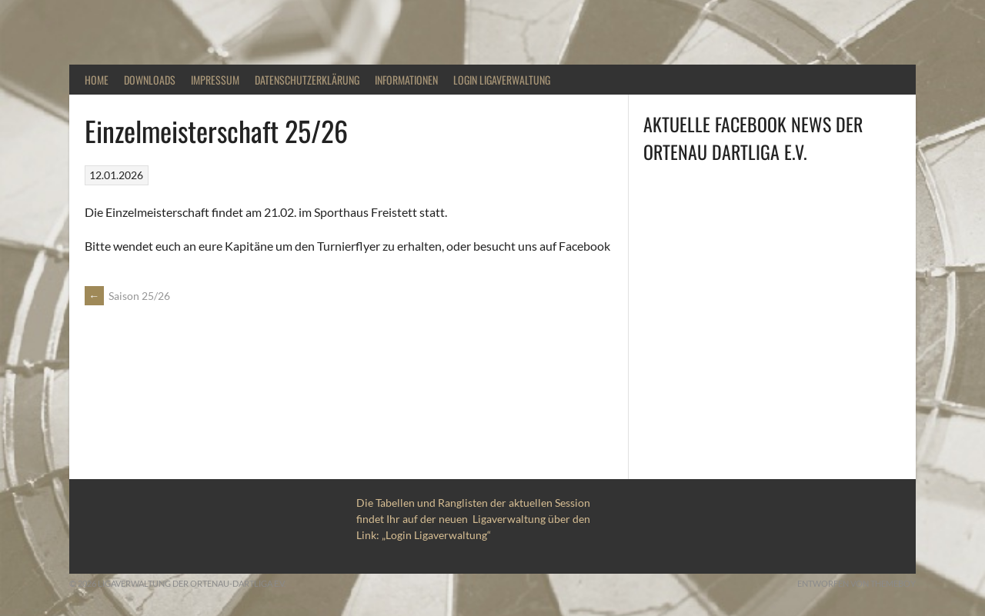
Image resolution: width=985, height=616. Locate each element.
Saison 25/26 (127, 295)
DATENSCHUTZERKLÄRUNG (307, 80)
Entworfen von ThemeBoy (856, 583)
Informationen (406, 80)
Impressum (215, 80)
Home (97, 80)
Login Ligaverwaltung (501, 80)
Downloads (149, 80)
